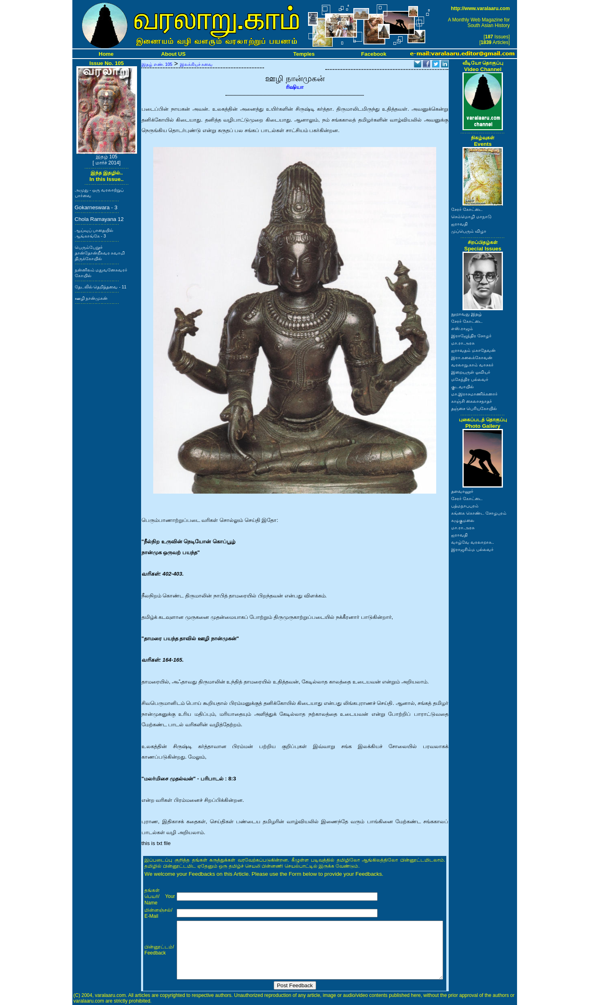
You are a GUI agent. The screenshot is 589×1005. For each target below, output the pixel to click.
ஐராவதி (459, 223)
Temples (304, 54)
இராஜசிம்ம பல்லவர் (472, 549)
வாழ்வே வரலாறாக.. (472, 542)
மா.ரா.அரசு (463, 343)
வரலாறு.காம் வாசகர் (472, 364)
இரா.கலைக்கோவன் (471, 357)
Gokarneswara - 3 (96, 207)
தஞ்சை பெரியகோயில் (474, 408)
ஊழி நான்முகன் (91, 298)
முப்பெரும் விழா (468, 231)
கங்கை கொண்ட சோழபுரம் (479, 513)
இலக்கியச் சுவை (196, 64)
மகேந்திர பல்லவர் (469, 379)
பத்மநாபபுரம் (465, 505)
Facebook (373, 54)
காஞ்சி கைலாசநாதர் (471, 401)
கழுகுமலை (462, 520)
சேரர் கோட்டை (467, 209)
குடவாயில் (462, 386)
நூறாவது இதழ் (466, 313)
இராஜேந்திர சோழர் (471, 335)
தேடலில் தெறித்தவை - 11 (101, 286)
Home (106, 54)
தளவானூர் (462, 491)
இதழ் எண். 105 (157, 64)
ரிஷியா (295, 87)
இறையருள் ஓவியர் (470, 372)
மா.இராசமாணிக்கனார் (474, 393)
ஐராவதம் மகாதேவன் (473, 350)
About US (173, 54)
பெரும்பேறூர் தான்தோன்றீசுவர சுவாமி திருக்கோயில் (100, 253)
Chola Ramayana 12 (99, 219)
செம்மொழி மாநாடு (471, 216)
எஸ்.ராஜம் (462, 328)
